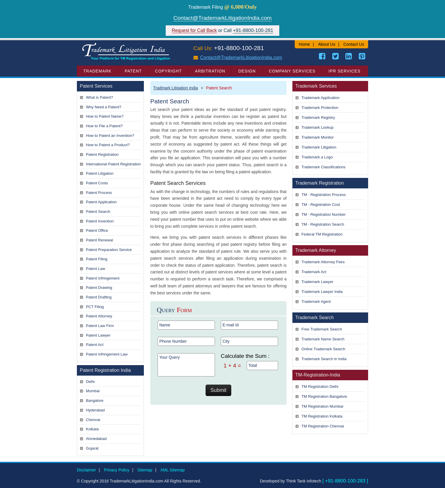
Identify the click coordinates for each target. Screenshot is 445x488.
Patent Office (97, 230)
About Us (326, 44)
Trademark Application (320, 98)
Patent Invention (100, 221)
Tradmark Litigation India (175, 88)
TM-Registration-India (317, 374)
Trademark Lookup (317, 127)
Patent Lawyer (98, 335)
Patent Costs (97, 183)
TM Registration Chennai (322, 426)
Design (247, 71)
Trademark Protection (319, 107)
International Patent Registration (113, 164)
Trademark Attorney (315, 250)
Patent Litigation (100, 173)
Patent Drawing (99, 287)
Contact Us (353, 44)
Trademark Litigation (318, 147)
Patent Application (101, 202)
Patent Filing (96, 259)
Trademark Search (314, 317)
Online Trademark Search (323, 349)
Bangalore (94, 400)
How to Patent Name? (104, 116)
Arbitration (210, 71)
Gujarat (92, 448)
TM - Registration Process (323, 194)
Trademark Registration (319, 183)
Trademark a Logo (317, 157)
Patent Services (96, 86)
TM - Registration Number (323, 214)
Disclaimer (86, 470)
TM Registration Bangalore (324, 396)
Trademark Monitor (317, 137)
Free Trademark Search (321, 329)
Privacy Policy (116, 470)
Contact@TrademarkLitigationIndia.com (222, 18)
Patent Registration (102, 154)
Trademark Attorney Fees (323, 262)
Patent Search (98, 211)
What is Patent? (99, 97)
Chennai (93, 420)
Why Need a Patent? (103, 107)
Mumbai (93, 391)
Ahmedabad (96, 438)
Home (304, 44)
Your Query (186, 364)
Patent (133, 71)
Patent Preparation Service (109, 249)
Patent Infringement (102, 278)
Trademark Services (316, 86)
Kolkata (92, 429)
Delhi (90, 381)
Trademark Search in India (324, 359)
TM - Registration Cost (320, 204)
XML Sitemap (172, 470)
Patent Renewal (99, 240)
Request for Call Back (194, 30)
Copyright (168, 71)
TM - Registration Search (322, 224)
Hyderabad (95, 410)
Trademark (97, 71)
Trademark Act (313, 272)
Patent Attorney (99, 316)
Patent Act (94, 344)
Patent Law (95, 268)
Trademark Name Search (323, 339)
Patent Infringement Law (107, 354)
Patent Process (99, 192)
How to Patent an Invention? (110, 135)
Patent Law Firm (100, 325)
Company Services (292, 71)
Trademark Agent (316, 301)
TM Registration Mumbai (322, 406)
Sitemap (144, 470)
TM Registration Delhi (319, 386)
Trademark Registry (318, 117)
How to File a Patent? (104, 126)
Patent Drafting (99, 297)
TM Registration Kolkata (321, 416)
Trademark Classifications (323, 167)
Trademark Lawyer (317, 282)
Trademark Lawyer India (322, 291)
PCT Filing (95, 307)
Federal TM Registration (321, 234)
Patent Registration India (105, 370)
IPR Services (345, 71)
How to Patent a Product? (108, 145)
